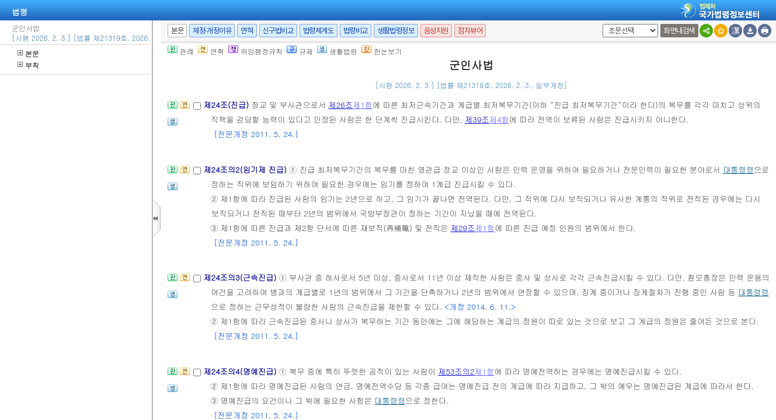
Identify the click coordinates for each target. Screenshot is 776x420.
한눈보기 (381, 51)
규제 (300, 51)
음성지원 (436, 30)
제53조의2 (456, 371)
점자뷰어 (470, 30)
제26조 (340, 104)
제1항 (363, 104)
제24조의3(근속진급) (241, 277)
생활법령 (337, 51)
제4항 (499, 119)
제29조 (463, 227)
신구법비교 (278, 30)
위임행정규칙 (255, 51)
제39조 (477, 119)
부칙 (28, 65)
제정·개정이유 (212, 30)
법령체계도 (318, 30)
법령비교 (355, 30)
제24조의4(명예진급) (241, 371)
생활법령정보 (396, 30)
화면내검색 (679, 30)
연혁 (247, 30)
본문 (28, 53)
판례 (181, 51)
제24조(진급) (227, 104)
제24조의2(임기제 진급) (246, 169)
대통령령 (738, 169)
